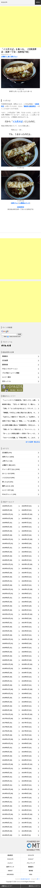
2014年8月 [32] (7, 797)
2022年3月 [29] (26, 606)
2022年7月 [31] (26, 598)
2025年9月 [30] (26, 518)
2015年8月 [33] (7, 772)
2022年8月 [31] (7, 598)
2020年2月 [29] (7, 660)
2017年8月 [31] (7, 723)
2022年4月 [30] (7, 606)
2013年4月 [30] (7, 831)
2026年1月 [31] (26, 510)
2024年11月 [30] (27, 539)
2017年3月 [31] (26, 731)
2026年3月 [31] (26, 506)
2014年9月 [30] (26, 793)
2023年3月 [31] (26, 581)
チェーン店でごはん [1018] (10, 469)
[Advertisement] (20, 26)
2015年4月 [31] (7, 781)
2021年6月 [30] (7, 627)
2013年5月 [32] (26, 827)
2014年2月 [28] (7, 810)
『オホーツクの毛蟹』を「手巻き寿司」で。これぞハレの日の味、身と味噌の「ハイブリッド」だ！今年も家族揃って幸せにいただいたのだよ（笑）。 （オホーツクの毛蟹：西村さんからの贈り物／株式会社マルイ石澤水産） (21, 438)
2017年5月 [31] (26, 727)
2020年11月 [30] (27, 639)
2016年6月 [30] (7, 752)
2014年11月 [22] (27, 789)
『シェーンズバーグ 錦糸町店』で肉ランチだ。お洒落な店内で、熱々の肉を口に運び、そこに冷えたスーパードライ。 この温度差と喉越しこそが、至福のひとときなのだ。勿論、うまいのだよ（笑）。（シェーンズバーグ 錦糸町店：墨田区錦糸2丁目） (21, 400)
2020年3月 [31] (26, 656)
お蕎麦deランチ (25, 203)
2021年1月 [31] (26, 635)
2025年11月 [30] (27, 514)
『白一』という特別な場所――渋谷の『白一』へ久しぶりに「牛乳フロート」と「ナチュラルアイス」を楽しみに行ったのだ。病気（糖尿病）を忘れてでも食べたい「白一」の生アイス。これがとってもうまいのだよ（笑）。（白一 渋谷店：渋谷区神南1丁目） (21, 433)
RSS (30, 874)
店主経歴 (5, 360)
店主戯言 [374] (7, 452)
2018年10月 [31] (7, 693)
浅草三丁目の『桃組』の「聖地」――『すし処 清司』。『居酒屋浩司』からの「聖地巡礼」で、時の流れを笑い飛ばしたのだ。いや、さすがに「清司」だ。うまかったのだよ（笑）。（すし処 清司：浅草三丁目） (21, 421)
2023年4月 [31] (7, 581)
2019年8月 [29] (7, 672)
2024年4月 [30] (7, 556)
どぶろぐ (10, 863)
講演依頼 (5, 364)
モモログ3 (10, 859)
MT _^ (38, 879)
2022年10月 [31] (7, 593)
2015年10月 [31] (7, 768)
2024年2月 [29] (7, 560)
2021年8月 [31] (7, 622)
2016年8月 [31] (7, 747)
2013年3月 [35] (26, 831)
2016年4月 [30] (7, 756)
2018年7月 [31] (26, 697)
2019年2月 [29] (7, 685)
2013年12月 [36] (7, 814)
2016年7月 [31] (26, 747)
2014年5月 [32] (26, 802)
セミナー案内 (6, 377)
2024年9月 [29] (26, 543)
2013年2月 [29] (7, 835)
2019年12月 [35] (7, 664)
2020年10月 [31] (7, 643)
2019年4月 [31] (7, 681)
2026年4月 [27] (7, 506)
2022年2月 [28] (7, 610)
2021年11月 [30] (27, 614)
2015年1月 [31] (26, 785)
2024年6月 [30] (7, 552)
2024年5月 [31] (26, 552)
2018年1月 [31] (26, 710)
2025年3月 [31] (26, 531)
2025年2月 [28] (7, 535)
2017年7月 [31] (26, 723)
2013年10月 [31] (7, 818)
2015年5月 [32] (26, 777)
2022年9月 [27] (26, 593)
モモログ (30, 859)
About (10, 870)
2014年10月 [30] (7, 793)
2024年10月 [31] (7, 543)
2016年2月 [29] (7, 760)
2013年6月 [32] (7, 827)
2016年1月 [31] (26, 760)
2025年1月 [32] (26, 535)
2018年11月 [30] (27, 689)
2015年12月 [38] (7, 764)
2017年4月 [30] (7, 731)
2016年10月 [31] (7, 743)
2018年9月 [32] (26, 693)
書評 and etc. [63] (8, 486)
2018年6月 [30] (7, 702)
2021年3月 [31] (26, 631)
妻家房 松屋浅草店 (30, 106)
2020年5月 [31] (26, 652)
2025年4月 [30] (7, 531)
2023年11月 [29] (27, 564)
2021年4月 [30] (7, 631)
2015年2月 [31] (7, 785)
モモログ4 (4, 2)
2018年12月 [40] (7, 689)
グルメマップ (31, 863)
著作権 (31, 870)
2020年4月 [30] (7, 656)
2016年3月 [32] (26, 756)
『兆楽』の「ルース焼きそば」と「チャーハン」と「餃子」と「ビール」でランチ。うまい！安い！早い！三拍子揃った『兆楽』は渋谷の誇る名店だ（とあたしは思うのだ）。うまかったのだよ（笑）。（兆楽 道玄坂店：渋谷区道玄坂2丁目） (21, 429)
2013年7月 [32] (26, 822)
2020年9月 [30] (26, 643)
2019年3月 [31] (26, 681)
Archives (10, 874)
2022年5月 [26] (26, 602)
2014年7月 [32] (26, 797)
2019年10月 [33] (7, 668)
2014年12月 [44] (7, 789)
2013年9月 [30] (26, 818)
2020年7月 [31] (26, 647)
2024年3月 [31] (26, 556)
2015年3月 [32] (26, 781)
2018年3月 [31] (26, 706)
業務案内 (5, 356)
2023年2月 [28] (7, 585)
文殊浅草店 (20, 207)
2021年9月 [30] (26, 618)
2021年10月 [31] (7, 618)
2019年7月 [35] (26, 672)
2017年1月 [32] (26, 735)
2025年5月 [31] (26, 527)
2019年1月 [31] (26, 685)
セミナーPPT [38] (8, 490)
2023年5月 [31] (26, 577)
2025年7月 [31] (26, 522)
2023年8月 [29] (7, 572)
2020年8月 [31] (7, 647)
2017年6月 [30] (7, 727)
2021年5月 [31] (26, 627)
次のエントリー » (34, 886)
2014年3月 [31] (26, 806)
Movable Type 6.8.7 (25, 879)
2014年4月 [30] (7, 806)
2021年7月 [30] (26, 622)
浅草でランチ (10, 867)
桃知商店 (10, 855)
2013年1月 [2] (26, 835)
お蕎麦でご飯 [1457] (8, 465)
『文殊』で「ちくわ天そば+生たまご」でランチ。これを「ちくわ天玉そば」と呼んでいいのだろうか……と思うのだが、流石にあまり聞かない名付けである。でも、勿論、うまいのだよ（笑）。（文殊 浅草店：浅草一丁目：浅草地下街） (21, 408)
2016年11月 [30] (27, 739)
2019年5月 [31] (26, 677)
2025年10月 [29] (7, 518)
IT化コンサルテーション (10, 369)
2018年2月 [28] (7, 710)
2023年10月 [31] (7, 568)
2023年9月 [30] (26, 568)
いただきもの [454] (8, 477)
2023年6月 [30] (7, 577)
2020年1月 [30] (26, 660)
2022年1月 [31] (26, 610)
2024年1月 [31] (26, 560)
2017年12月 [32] (7, 714)
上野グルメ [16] (7, 461)
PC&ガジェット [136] (9, 494)
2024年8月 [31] (7, 547)
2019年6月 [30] (7, 677)
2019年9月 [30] (26, 668)
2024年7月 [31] (26, 547)
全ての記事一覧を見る (33, 442)
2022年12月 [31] (7, 589)
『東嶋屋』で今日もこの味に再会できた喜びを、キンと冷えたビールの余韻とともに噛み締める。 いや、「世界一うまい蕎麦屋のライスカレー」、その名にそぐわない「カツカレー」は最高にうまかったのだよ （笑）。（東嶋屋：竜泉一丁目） (21, 412)
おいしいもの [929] (8, 473)
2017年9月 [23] (26, 718)
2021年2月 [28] (7, 635)
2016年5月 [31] (26, 752)
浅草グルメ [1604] (8, 457)
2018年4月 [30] (7, 706)
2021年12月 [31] (7, 614)
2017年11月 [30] (27, 714)
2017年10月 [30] (7, 718)
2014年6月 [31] (7, 802)
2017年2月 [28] (7, 735)
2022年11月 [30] (27, 589)
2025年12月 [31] (7, 514)
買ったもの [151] (7, 482)
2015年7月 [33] (26, 772)
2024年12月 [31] (7, 539)
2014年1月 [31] (26, 810)
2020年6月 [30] (7, 652)
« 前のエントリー (6, 886)
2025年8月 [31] (7, 522)
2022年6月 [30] (7, 602)
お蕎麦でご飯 (5, 56)
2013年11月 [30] (27, 814)
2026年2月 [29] (7, 510)
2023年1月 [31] (26, 585)
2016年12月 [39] (7, 739)
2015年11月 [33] (27, 764)
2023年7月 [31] (26, 572)
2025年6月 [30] (7, 527)
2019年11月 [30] (27, 664)
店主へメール (6, 381)
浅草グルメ (13, 56)
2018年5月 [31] (26, 702)
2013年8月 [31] (7, 822)
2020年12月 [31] (7, 639)
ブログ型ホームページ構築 (10, 373)
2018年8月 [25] (7, 697)
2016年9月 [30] (26, 743)
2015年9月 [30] (26, 768)
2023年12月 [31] (7, 564)
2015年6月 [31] (7, 777)
